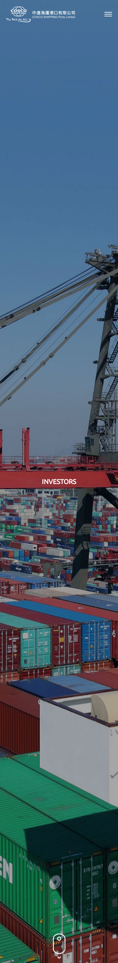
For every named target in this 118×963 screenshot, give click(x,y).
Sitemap (99, 942)
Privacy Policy (25, 942)
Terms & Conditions (65, 942)
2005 (71, 277)
